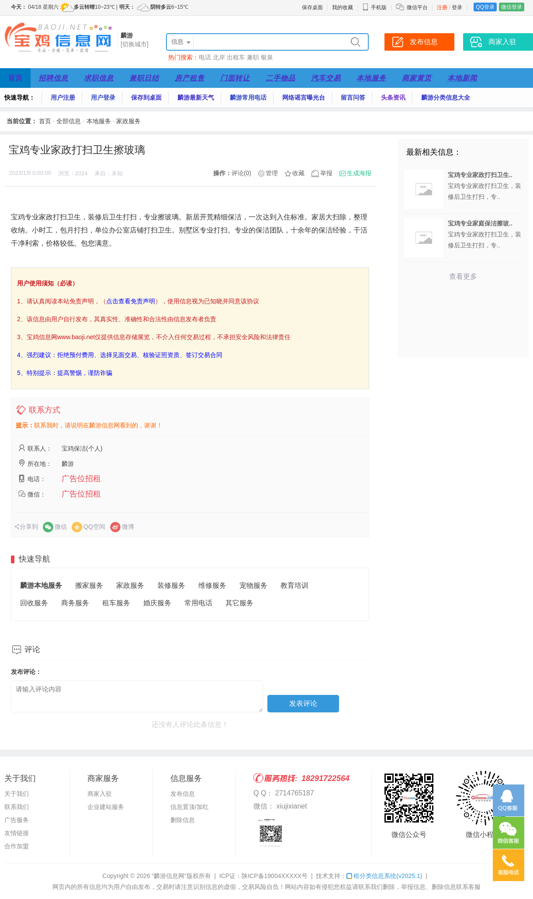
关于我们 (16, 793)
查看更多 (463, 276)
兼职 (253, 57)
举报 (326, 173)
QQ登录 (485, 7)
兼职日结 (144, 78)
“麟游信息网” (169, 875)
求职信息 (99, 78)
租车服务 (116, 603)
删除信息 (182, 819)
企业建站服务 (105, 806)
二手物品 (280, 78)
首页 (15, 78)
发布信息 (182, 793)
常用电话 (198, 603)
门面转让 (235, 78)
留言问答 (353, 97)
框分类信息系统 (384, 875)
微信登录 (511, 7)
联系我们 (16, 806)
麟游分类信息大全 (445, 97)
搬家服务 (89, 585)
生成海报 (359, 173)
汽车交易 (326, 78)
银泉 (267, 57)
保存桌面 (312, 7)
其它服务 (239, 603)
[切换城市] (135, 44)
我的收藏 (342, 7)
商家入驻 (99, 793)
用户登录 (103, 97)
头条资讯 (393, 97)
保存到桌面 (146, 97)
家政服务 (128, 121)
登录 (457, 7)
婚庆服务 (157, 603)
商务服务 (75, 603)
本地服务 (371, 78)
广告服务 (16, 819)
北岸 (219, 57)
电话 (205, 57)
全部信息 (68, 121)
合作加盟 (16, 846)
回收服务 (34, 603)
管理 (272, 173)
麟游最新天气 (195, 97)
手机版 (374, 7)
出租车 (236, 57)
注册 (442, 7)
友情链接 (16, 833)
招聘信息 (53, 78)
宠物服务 (253, 585)
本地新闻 (462, 78)
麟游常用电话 (248, 97)
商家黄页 (417, 78)
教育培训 (294, 585)
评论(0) (241, 173)
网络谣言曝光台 (303, 97)
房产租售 (189, 78)
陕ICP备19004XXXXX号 (275, 875)
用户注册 (63, 97)
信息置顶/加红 (189, 806)
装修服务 (171, 585)
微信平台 (417, 7)
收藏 (298, 173)
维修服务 (212, 585)
